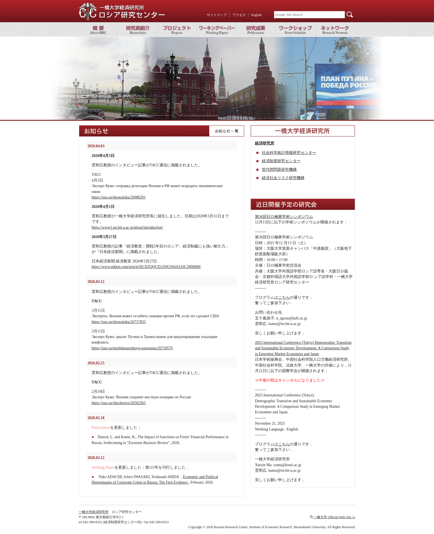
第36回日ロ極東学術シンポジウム (284, 217)
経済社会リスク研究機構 (283, 178)
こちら (284, 297)
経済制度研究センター (281, 161)
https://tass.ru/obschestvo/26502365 (119, 403)
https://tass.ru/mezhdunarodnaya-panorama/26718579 (132, 348)
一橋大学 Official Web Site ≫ (334, 517)
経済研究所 (264, 143)
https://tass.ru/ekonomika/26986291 (119, 197)
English (256, 15)
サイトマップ (217, 15)
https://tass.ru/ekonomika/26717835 (119, 322)
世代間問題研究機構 (279, 169)
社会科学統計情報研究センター (289, 153)
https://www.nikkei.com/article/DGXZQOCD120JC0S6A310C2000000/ (146, 267)
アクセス (239, 15)
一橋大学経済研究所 (93, 512)
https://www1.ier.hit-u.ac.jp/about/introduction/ (127, 227)
